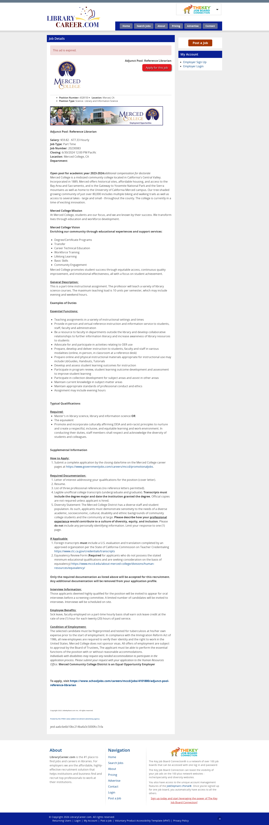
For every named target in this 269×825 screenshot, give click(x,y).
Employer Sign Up (195, 62)
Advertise (193, 26)
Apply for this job (157, 68)
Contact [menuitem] (113, 786)
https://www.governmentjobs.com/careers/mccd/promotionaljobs (109, 467)
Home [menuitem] (112, 757)
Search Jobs (144, 26)
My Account (90, 820)
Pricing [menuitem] (112, 775)
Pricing (176, 26)
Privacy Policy (181, 820)
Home (126, 26)
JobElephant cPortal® (179, 786)
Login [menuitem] (111, 792)
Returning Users (61, 820)
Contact (210, 26)
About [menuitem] (112, 769)
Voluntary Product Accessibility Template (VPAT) (142, 820)
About (161, 26)
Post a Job (200, 43)
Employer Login (193, 66)
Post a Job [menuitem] (114, 798)
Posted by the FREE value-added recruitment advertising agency (75, 719)
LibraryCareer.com (80, 817)
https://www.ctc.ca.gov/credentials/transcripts (84, 551)
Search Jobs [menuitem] (115, 763)
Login (77, 820)
